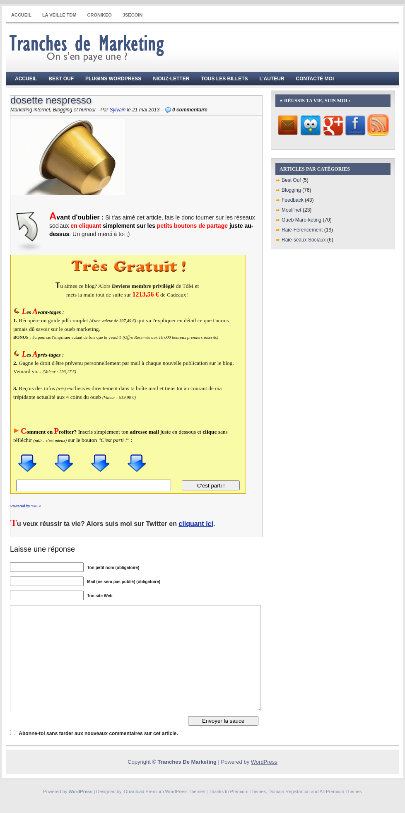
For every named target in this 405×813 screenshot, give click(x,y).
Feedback (293, 200)
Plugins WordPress (113, 79)
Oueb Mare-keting (301, 220)
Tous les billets (224, 79)
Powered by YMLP (25, 506)
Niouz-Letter (171, 79)
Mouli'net (291, 210)
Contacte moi (315, 79)
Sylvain (117, 110)
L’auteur (272, 79)
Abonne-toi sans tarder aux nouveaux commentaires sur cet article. (98, 733)
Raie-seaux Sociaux (304, 240)
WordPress (264, 762)
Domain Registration (289, 791)
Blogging (291, 190)
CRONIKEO (99, 14)
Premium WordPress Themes (175, 791)
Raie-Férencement (302, 230)
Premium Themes (248, 791)
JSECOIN (132, 14)
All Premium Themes (341, 791)
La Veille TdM (59, 14)
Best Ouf (61, 79)
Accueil (21, 14)
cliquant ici (195, 523)
